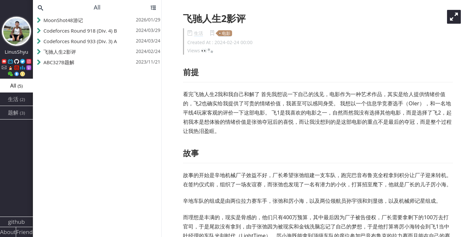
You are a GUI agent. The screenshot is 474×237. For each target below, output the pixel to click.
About (8, 232)
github (16, 221)
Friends (24, 232)
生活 (198, 33)
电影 (226, 33)
